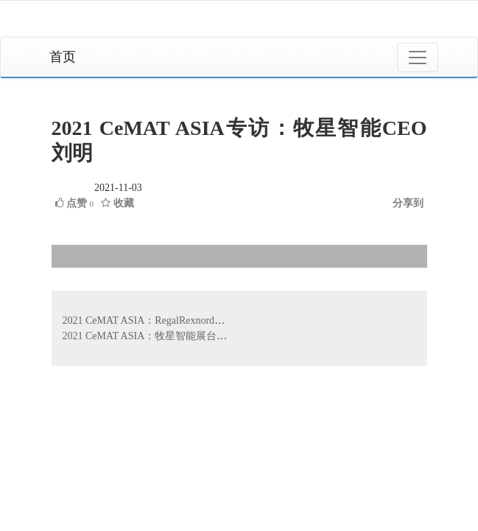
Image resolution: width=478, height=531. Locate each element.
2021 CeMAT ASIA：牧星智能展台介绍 (150, 335)
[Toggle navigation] (417, 57)
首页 (62, 56)
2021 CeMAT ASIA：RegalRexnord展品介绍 (159, 320)
